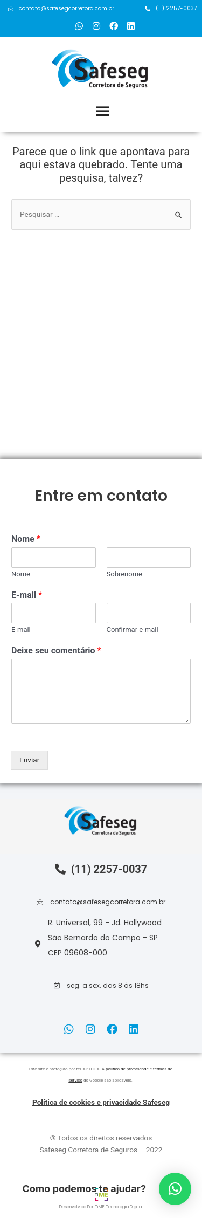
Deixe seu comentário (56, 650)
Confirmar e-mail (132, 629)
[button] (101, 985)
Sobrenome (125, 574)
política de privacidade (127, 1068)
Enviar (29, 759)
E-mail (26, 595)
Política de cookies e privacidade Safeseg (101, 1102)
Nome (25, 539)
